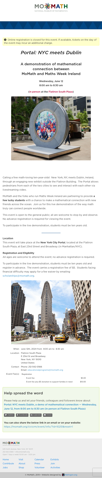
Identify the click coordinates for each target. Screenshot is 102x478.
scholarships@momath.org (18, 276)
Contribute (8, 464)
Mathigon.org (69, 475)
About (22, 464)
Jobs (5, 468)
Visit (21, 460)
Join (52, 464)
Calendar (39, 460)
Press (37, 464)
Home (6, 460)
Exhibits (54, 460)
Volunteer (39, 468)
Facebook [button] (22, 415)
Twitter (9, 415)
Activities (55, 468)
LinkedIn (36, 415)
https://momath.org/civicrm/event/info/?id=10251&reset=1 (38, 427)
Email (47, 415)
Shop (21, 468)
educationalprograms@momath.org (45, 370)
